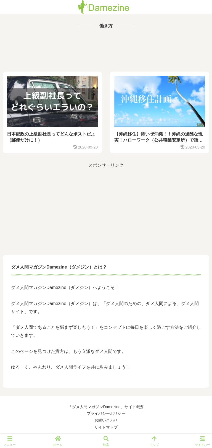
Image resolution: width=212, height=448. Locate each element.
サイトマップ (106, 427)
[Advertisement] (106, 50)
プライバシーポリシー (106, 413)
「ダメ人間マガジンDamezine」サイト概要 (106, 407)
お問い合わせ (106, 420)
